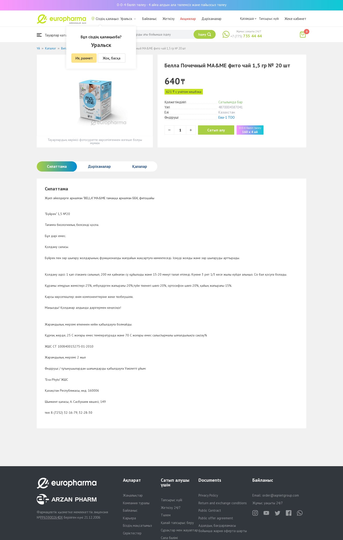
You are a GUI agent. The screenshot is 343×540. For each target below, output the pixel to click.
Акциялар (188, 18)
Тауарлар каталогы (56, 35)
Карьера (129, 518)
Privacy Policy (208, 495)
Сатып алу (216, 130)
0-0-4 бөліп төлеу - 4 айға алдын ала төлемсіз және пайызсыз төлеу (171, 4)
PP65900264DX (51, 517)
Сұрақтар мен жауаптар (179, 530)
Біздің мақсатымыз (137, 525)
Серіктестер (132, 533)
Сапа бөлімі (169, 538)
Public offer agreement (215, 518)
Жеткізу (168, 18)
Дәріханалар (211, 18)
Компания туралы (136, 503)
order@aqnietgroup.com (280, 495)
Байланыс (149, 18)
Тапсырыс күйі (269, 18)
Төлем (166, 515)
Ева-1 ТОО (226, 117)
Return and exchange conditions (222, 503)
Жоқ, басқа (111, 58)
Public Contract (209, 510)
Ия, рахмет (84, 58)
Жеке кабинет (295, 18)
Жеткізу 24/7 (171, 507)
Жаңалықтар (133, 495)
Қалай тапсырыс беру (177, 522)
